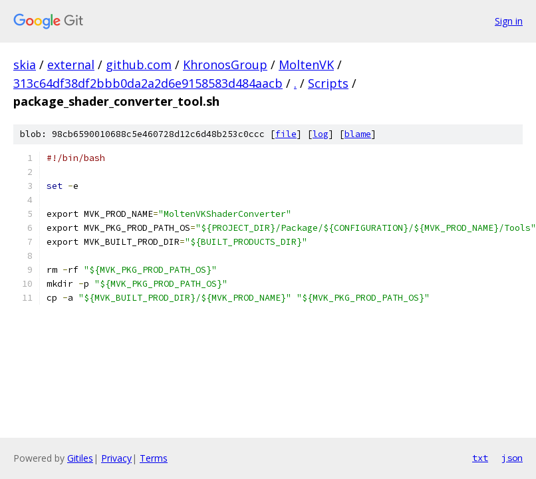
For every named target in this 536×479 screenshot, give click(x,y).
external (70, 65)
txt (480, 458)
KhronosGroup (225, 65)
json (512, 458)
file (286, 134)
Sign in (509, 21)
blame (357, 134)
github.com (139, 65)
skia (24, 65)
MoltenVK (306, 65)
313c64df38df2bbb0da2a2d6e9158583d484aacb (148, 83)
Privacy (116, 458)
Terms (154, 458)
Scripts (328, 83)
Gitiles (80, 458)
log (321, 134)
